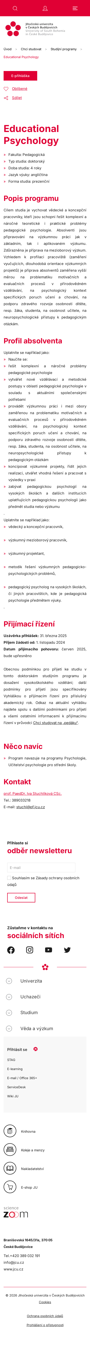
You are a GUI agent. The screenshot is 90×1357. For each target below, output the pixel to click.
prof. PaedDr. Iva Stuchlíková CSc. (33, 793)
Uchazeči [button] (30, 997)
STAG (11, 1060)
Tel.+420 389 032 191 (22, 1255)
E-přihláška (20, 76)
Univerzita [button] (31, 981)
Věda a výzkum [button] (36, 1028)
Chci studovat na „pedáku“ (55, 722)
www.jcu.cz (13, 1269)
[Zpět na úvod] (45, 29)
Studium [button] (29, 1012)
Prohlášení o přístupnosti (45, 1325)
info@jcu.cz (14, 1262)
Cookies (45, 1302)
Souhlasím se (43, 881)
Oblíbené (19, 88)
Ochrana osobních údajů (45, 1316)
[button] (15, 8)
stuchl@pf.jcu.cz (30, 807)
